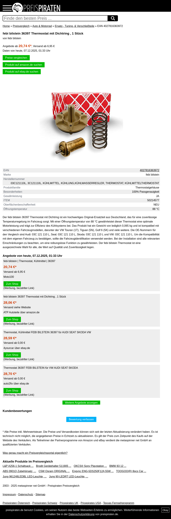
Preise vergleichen (16, 57)
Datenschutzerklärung (81, 514)
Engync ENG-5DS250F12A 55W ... (93, 471)
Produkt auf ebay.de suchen (21, 71)
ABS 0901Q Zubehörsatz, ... (19, 471)
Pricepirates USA (91, 503)
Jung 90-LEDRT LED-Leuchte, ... (68, 476)
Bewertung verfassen (81, 419)
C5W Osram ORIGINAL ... (54, 471)
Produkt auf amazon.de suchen (23, 64)
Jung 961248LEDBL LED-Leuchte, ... (25, 476)
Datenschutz (25, 494)
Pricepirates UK (69, 503)
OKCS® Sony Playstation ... (90, 466)
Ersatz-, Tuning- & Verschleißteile (74, 26)
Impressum (9, 494)
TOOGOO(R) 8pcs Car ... (131, 471)
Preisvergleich (21, 26)
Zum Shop (12, 283)
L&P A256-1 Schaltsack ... (18, 466)
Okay (165, 510)
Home (6, 26)
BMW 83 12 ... (117, 466)
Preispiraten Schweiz (44, 503)
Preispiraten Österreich (16, 503)
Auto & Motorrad (42, 26)
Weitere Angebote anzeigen (81, 402)
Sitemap (40, 494)
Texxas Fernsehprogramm (118, 503)
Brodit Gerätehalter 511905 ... (53, 466)
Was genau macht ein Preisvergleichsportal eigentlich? (35, 452)
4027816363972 (149, 170)
